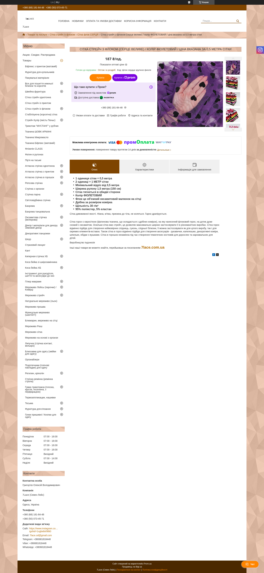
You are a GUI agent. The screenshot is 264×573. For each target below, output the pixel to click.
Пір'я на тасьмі (33, 160)
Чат (250, 564)
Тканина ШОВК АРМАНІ (38, 131)
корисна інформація (137, 21)
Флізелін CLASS (34, 148)
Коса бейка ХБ (33, 267)
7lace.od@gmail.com (41, 535)
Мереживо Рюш (33, 326)
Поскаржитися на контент (129, 570)
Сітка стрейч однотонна (38, 97)
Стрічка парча (32, 194)
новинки (78, 21)
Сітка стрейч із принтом (38, 103)
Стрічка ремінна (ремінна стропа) (39, 380)
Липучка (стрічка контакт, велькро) (38, 344)
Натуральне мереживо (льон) (41, 301)
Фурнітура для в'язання (38, 409)
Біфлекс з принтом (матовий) (41, 66)
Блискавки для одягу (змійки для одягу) (40, 352)
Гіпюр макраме (33, 281)
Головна (63, 21)
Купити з (124, 77)
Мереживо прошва (35, 306)
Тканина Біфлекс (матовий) (40, 143)
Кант (27, 250)
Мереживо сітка (33, 332)
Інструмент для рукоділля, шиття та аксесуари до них (39, 274)
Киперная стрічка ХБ (36, 256)
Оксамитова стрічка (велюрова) (36, 218)
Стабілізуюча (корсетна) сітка (41, 114)
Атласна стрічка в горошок (39, 177)
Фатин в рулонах (34, 154)
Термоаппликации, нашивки (40, 397)
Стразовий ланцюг (35, 245)
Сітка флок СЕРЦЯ (87, 34)
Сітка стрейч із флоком (62, 34)
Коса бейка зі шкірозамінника (41, 262)
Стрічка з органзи (34, 188)
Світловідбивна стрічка (37, 200)
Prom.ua (148, 564)
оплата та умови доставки (104, 21)
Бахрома (30, 206)
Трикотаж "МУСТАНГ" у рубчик (41, 126)
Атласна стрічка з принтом (39, 171)
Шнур (28, 239)
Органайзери (32, 359)
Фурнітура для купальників (39, 72)
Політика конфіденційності (154, 570)
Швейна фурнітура (35, 91)
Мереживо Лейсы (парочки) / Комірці (40, 288)
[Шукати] (237, 21)
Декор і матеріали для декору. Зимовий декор (41, 226)
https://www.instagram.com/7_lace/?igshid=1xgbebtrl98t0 (43, 530)
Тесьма (29, 403)
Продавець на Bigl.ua (132, 567)
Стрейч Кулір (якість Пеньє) (40, 120)
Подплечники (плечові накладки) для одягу (37, 366)
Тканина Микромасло (36, 137)
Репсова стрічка (34, 183)
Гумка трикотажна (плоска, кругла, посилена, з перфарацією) (39, 389)
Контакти (160, 21)
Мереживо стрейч (34, 295)
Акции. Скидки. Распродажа (39, 54)
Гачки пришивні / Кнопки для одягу (40, 415)
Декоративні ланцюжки (37, 233)
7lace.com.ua (152, 247)
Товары (27, 60)
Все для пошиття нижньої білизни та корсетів (39, 84)
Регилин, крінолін (34, 373)
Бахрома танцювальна (37, 211)
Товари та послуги (37, 34)
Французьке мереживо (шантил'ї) (37, 313)
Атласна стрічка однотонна (40, 166)
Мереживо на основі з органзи (41, 337)
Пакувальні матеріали (37, 77)
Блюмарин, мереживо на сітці (41, 320)
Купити (100, 77)
